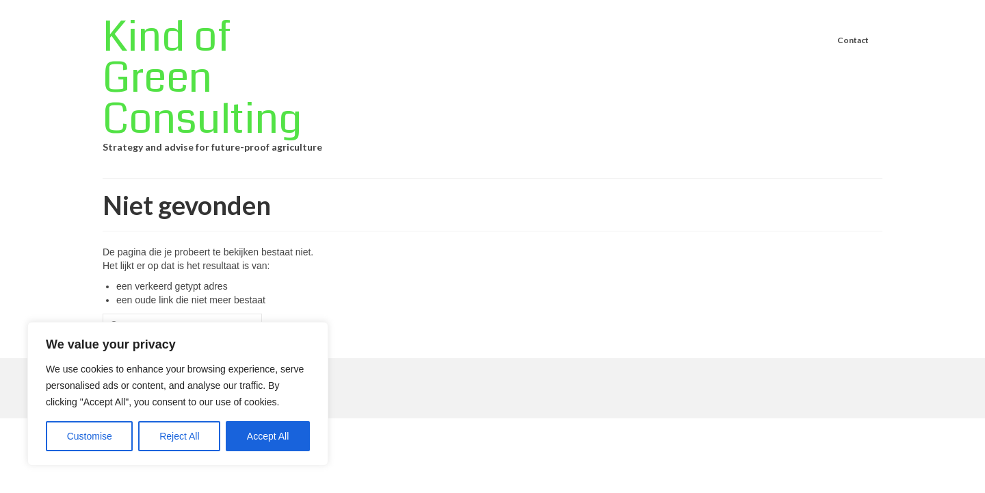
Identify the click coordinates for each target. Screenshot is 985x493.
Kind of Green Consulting (202, 78)
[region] (177, 394)
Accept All (268, 436)
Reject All (179, 436)
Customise (89, 436)
